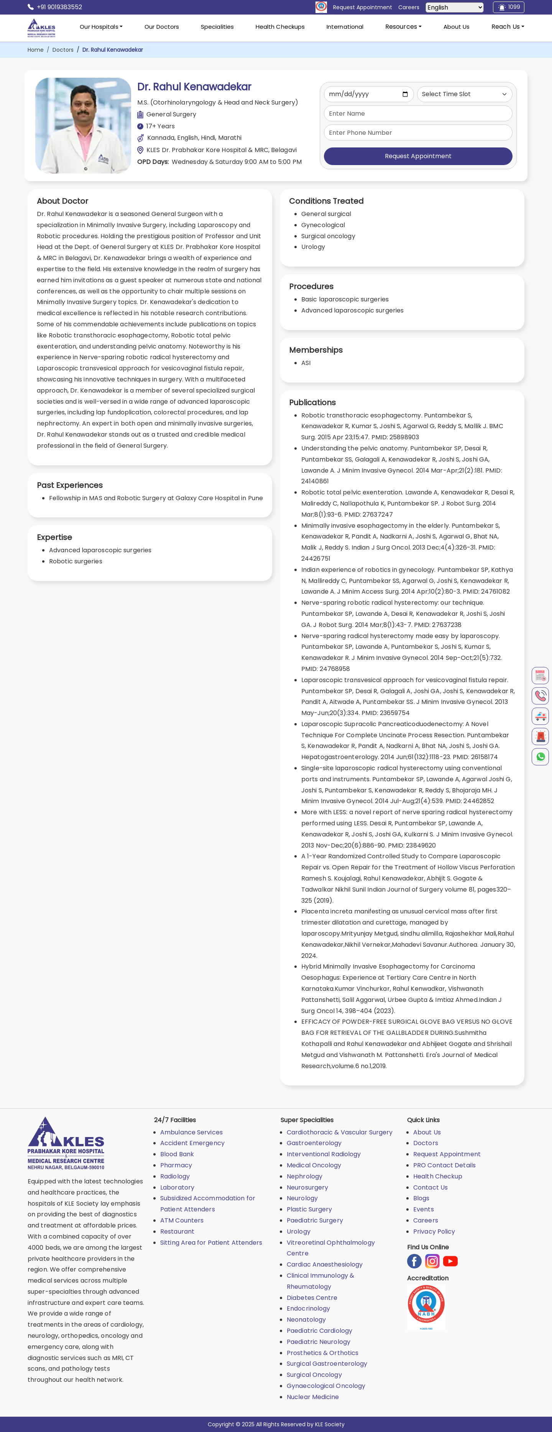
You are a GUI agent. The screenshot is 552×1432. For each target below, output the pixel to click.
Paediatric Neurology (318, 1341)
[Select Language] (455, 7)
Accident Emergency (192, 1143)
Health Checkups (280, 27)
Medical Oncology (314, 1165)
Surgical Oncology (314, 1374)
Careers (425, 1220)
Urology (298, 1231)
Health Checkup (437, 1176)
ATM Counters (182, 1220)
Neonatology (306, 1319)
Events (423, 1209)
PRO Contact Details (444, 1165)
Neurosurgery (307, 1187)
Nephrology (304, 1176)
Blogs (421, 1198)
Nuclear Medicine (313, 1397)
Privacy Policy (434, 1231)
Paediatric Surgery (315, 1220)
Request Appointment (418, 156)
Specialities (217, 27)
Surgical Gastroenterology (327, 1363)
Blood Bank (177, 1154)
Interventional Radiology (324, 1154)
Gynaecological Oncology (326, 1385)
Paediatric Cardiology (319, 1330)
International (345, 27)
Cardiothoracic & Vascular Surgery (340, 1132)
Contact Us (430, 1187)
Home (36, 50)
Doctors (63, 50)
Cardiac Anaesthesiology (325, 1264)
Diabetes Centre (312, 1297)
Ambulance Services (191, 1132)
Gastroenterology (314, 1143)
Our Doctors (162, 27)
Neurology (302, 1198)
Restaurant (177, 1231)
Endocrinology (308, 1308)
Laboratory (177, 1187)
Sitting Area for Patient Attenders (211, 1242)
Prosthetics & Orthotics (322, 1353)
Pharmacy (176, 1165)
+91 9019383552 (55, 7)
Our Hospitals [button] (99, 27)
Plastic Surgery (309, 1209)
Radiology (175, 1176)
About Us (457, 27)
